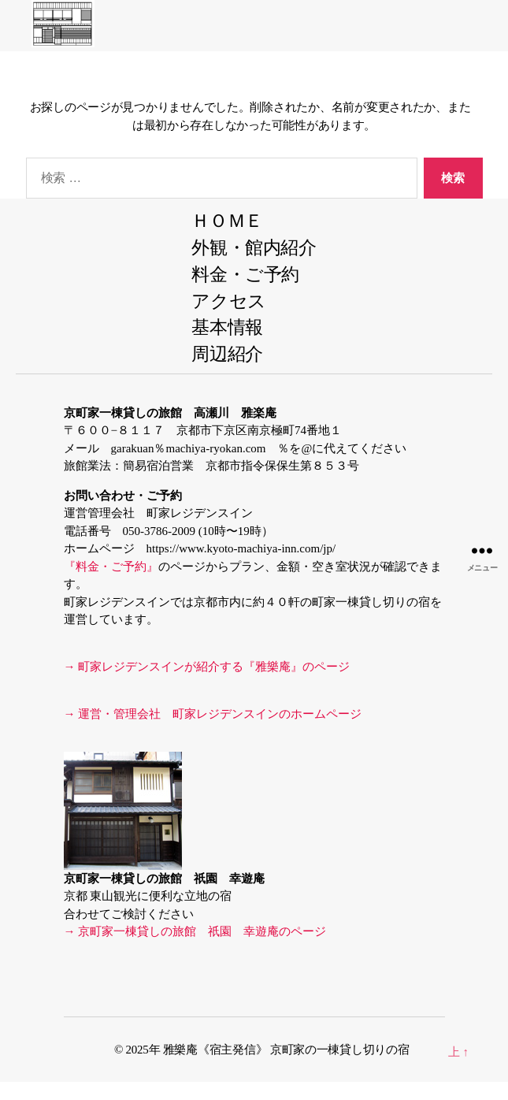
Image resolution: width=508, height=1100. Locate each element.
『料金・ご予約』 (111, 566)
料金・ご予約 (245, 274)
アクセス (228, 301)
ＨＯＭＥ (227, 221)
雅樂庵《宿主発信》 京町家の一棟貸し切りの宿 (292, 1049)
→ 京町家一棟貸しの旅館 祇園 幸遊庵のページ (195, 931)
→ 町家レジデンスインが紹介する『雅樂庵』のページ (207, 666)
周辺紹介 (227, 354)
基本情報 (227, 327)
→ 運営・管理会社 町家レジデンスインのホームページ (213, 714)
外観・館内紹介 (254, 248)
